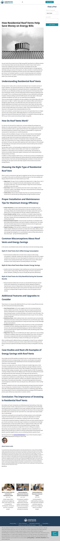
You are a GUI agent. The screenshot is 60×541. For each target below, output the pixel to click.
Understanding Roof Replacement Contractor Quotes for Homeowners (22, 494)
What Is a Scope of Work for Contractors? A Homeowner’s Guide (8, 494)
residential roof (37, 227)
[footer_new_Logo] (30, 519)
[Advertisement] (23, 13)
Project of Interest (50, 10)
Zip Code (48, 17)
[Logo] (6, 1)
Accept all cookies (55, 533)
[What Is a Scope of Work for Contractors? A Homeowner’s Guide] (8, 487)
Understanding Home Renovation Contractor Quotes (37, 494)
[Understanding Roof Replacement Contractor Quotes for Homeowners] (22, 487)
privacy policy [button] (30, 537)
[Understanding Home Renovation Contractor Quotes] (37, 487)
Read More (4, 466)
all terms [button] (38, 537)
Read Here (43, 537)
